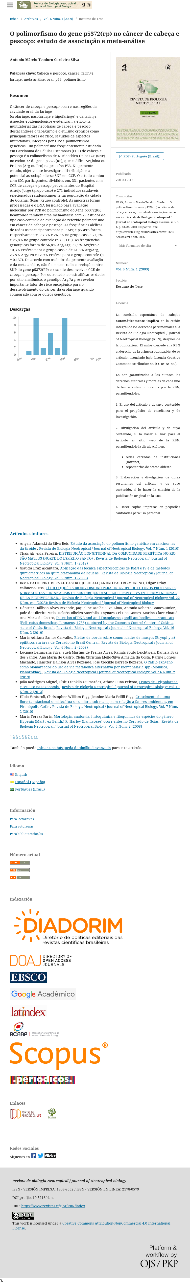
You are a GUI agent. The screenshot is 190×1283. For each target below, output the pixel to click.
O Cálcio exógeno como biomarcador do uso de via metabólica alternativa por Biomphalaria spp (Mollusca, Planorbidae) (96, 667)
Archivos (31, 19)
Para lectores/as (22, 819)
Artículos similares (29, 533)
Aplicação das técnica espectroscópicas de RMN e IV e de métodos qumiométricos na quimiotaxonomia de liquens (95, 570)
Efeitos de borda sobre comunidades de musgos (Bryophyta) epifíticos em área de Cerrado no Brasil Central (97, 640)
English (21, 774)
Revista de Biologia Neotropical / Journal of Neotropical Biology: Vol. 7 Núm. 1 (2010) (109, 548)
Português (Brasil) (30, 789)
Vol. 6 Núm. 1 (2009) (58, 19)
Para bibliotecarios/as (26, 833)
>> (36, 736)
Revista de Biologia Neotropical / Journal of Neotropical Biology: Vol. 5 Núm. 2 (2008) (99, 724)
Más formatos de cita (135, 245)
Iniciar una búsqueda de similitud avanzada (74, 747)
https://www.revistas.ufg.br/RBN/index (53, 1206)
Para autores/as (21, 826)
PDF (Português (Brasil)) (142, 156)
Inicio (14, 19)
